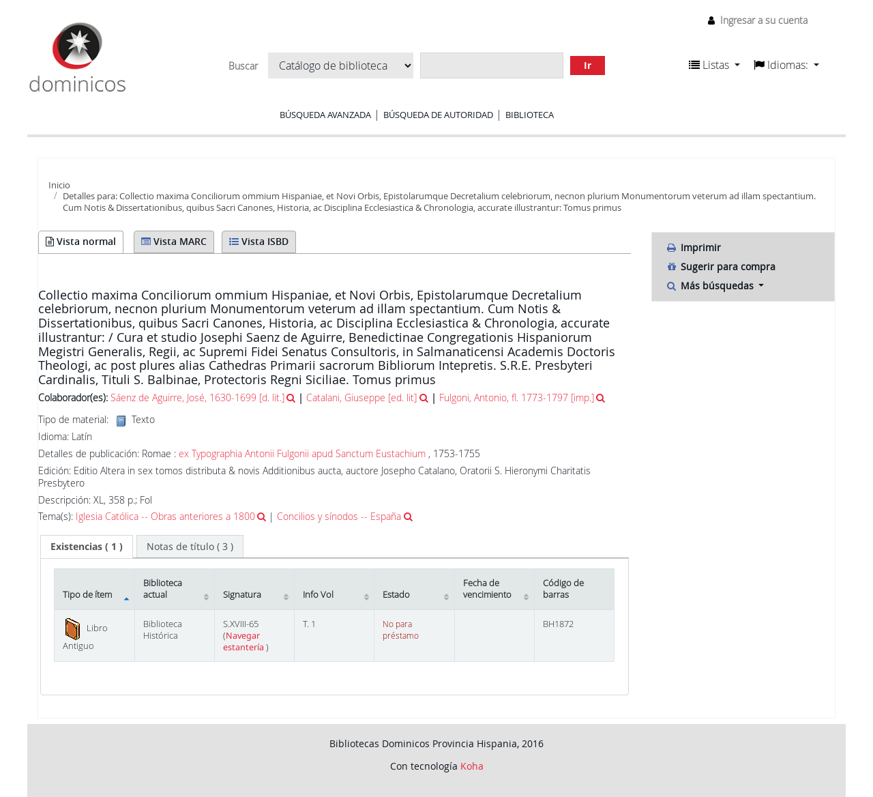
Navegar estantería (244, 641)
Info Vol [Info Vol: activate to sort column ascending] (318, 594)
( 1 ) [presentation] (86, 546)
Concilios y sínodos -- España (339, 516)
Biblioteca (529, 114)
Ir (587, 65)
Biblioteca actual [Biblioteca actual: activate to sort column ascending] (162, 588)
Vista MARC (174, 241)
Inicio (59, 184)
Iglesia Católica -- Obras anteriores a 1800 (165, 516)
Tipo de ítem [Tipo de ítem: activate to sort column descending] (87, 594)
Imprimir (693, 247)
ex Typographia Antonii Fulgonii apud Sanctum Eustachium (302, 453)
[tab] (86, 546)
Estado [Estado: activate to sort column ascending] (396, 594)
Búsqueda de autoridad (438, 114)
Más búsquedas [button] (711, 285)
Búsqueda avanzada (325, 114)
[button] (714, 65)
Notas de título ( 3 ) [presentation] (190, 546)
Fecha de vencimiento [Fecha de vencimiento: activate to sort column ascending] (487, 588)
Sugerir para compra (720, 266)
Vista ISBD (258, 241)
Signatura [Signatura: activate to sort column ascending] (242, 594)
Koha (472, 765)
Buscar (243, 66)
